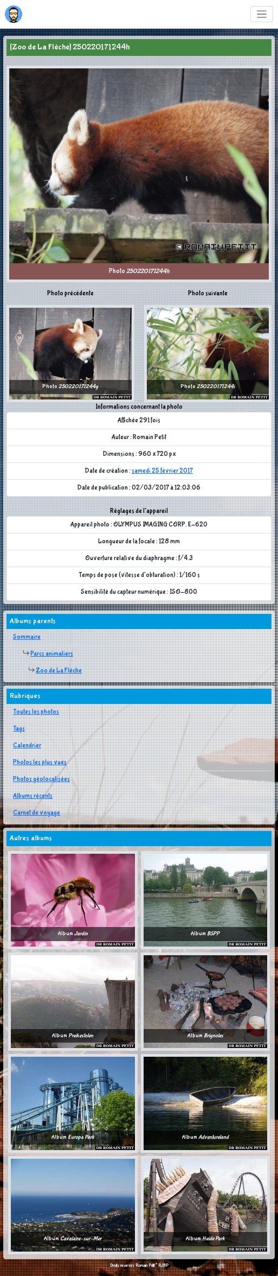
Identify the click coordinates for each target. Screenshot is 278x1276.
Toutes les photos (36, 712)
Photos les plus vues (40, 762)
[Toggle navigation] (262, 14)
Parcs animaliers (51, 654)
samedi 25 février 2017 (162, 471)
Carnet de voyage (36, 813)
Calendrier (27, 746)
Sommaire (27, 637)
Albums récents (33, 796)
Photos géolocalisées (41, 779)
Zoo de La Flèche (59, 671)
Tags (19, 729)
